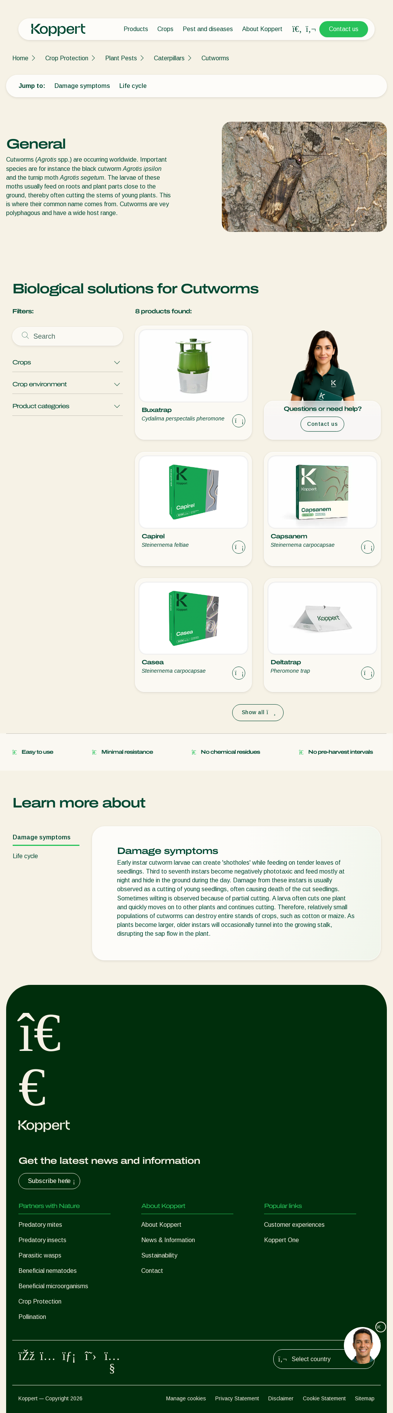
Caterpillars (169, 58)
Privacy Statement (237, 1398)
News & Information (168, 1240)
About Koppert (262, 29)
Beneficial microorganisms (53, 1286)
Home (20, 58)
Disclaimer (281, 1398)
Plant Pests (121, 58)
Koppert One (281, 1240)
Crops (165, 29)
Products (136, 29)
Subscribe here (52, 1181)
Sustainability (159, 1255)
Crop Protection (66, 58)
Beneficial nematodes (47, 1270)
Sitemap (365, 1398)
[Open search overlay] (297, 29)
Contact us (343, 29)
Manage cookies (186, 1398)
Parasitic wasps (39, 1255)
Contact (152, 1270)
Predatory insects (42, 1240)
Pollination (32, 1317)
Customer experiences (294, 1224)
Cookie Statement (324, 1398)
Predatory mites (40, 1224)
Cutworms (215, 58)
